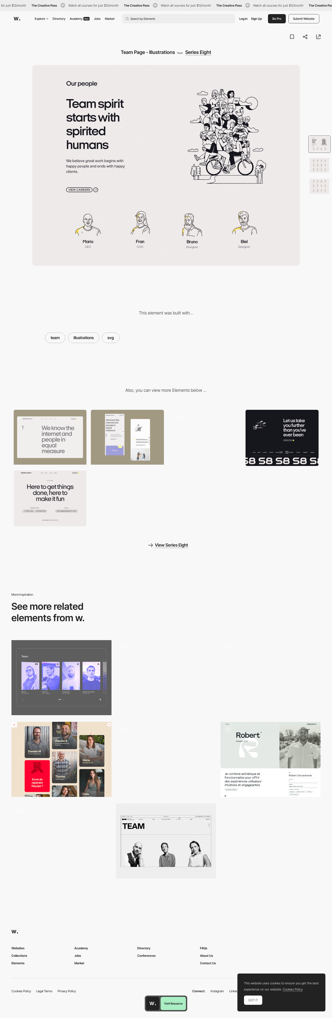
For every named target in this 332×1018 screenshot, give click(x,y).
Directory (59, 18)
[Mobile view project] (127, 437)
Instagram (217, 991)
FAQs (203, 948)
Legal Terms (44, 991)
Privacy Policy (67, 991)
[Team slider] (166, 677)
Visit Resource (173, 1003)
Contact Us (208, 963)
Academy (80, 18)
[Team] (270, 677)
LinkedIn (234, 991)
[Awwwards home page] (152, 1003)
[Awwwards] (17, 18)
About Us (206, 955)
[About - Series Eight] (204, 437)
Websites (17, 948)
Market (110, 18)
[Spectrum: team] (61, 677)
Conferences (146, 955)
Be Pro (276, 18)
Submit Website (304, 18)
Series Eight (198, 52)
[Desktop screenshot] (50, 437)
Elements (17, 963)
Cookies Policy (21, 991)
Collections (19, 955)
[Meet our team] (166, 841)
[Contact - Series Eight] (50, 498)
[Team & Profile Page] (270, 759)
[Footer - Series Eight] (282, 438)
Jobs (97, 18)
